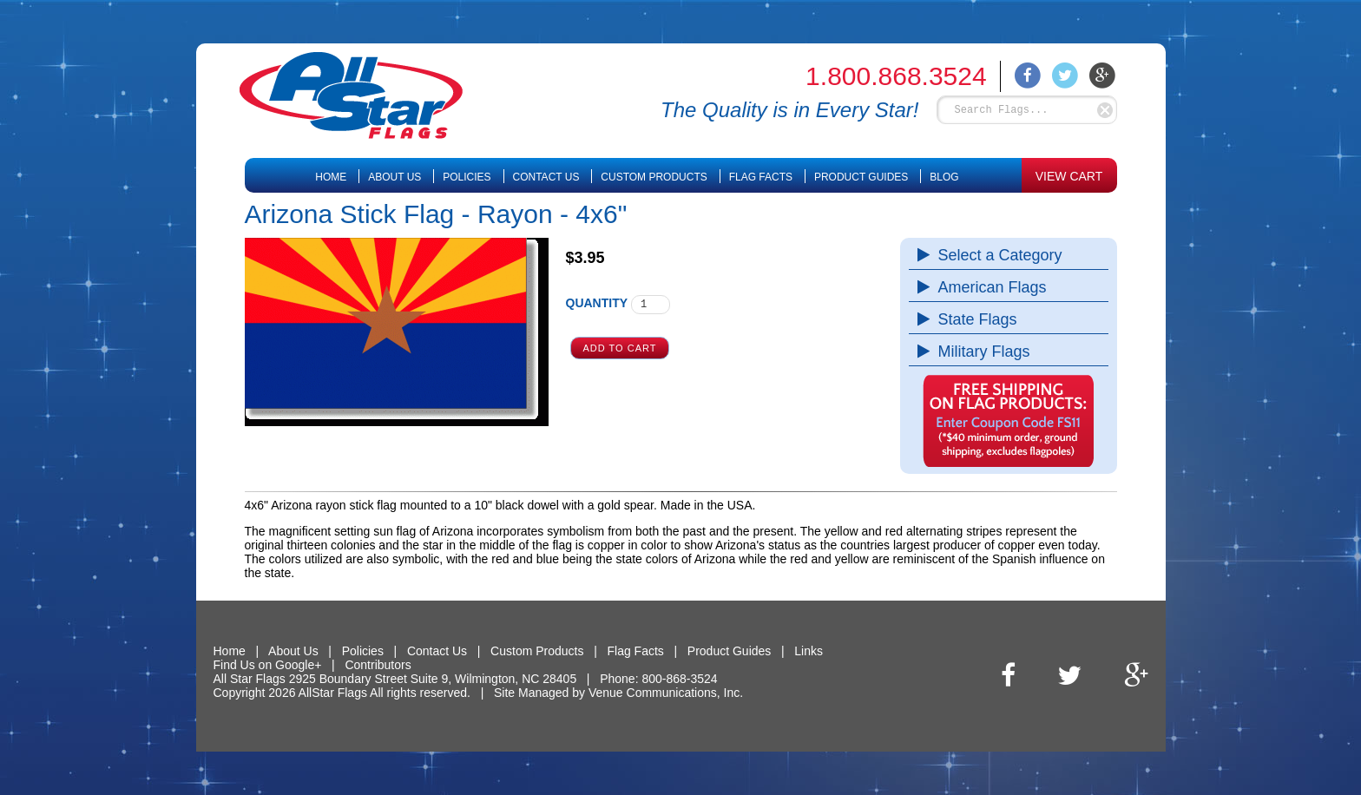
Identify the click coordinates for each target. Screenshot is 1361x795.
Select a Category (996, 255)
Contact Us (546, 177)
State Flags (973, 319)
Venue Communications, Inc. (665, 693)
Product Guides (861, 177)
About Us (394, 177)
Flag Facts (760, 177)
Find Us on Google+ (268, 665)
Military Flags (980, 351)
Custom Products (654, 177)
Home (330, 177)
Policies (466, 177)
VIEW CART (1069, 176)
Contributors (378, 665)
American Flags (988, 287)
